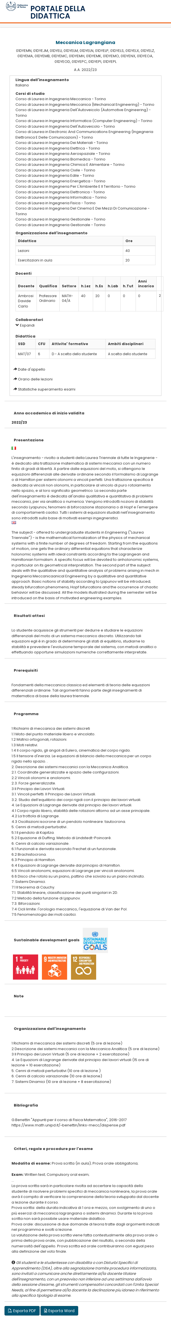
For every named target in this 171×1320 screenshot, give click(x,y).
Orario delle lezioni (35, 379)
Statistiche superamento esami (46, 389)
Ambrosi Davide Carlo (25, 301)
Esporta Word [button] (59, 1311)
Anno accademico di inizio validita (49, 413)
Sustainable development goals (47, 940)
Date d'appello (31, 369)
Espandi (25, 325)
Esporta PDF (22, 1311)
